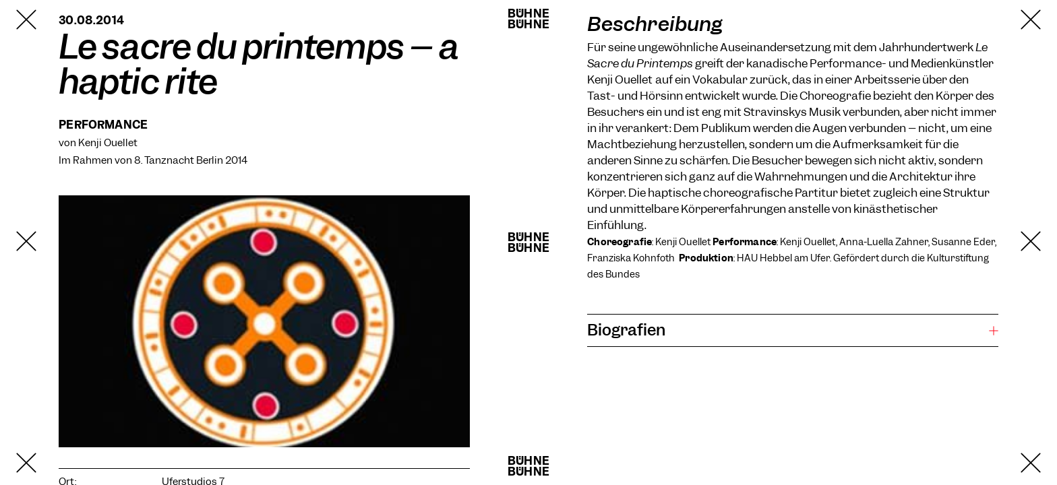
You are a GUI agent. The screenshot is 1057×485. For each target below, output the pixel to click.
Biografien (626, 330)
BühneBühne (528, 19)
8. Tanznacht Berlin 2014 (190, 160)
